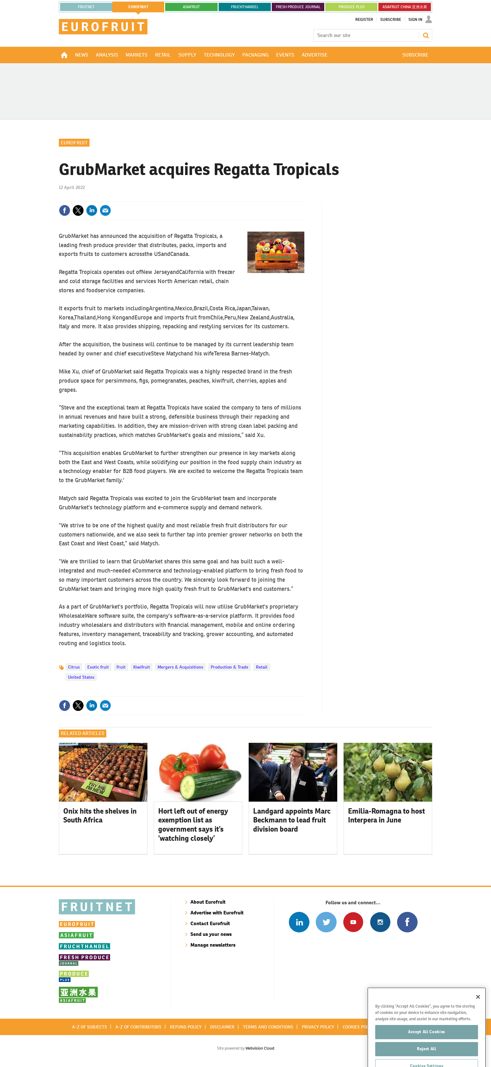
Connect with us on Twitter (326, 922)
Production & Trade (229, 667)
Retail (262, 667)
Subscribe (390, 19)
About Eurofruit (208, 902)
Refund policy (186, 1027)
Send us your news (211, 934)
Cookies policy (359, 1027)
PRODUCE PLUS (351, 6)
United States (81, 677)
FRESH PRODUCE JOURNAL (298, 6)
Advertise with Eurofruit (217, 912)
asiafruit (191, 6)
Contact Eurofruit (210, 923)
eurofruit (138, 6)
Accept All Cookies (426, 1052)
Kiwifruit (141, 667)
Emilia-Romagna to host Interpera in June (386, 815)
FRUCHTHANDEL (244, 6)
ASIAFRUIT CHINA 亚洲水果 (404, 6)
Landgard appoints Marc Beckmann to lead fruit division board (292, 820)
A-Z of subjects (89, 1027)
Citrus (74, 667)
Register (364, 19)
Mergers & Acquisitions (180, 667)
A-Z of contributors (138, 1027)
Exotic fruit (98, 667)
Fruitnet (86, 6)
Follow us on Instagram (380, 922)
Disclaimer (222, 1027)
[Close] (478, 1017)
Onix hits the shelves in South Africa (100, 815)
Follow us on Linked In (299, 922)
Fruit (121, 667)
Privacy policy (318, 1027)
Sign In (415, 19)
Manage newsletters (212, 945)
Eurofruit (74, 142)
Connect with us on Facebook (407, 922)
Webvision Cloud (260, 1048)
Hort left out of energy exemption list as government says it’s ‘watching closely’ (193, 824)
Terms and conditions (268, 1027)
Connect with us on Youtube (353, 922)
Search (426, 35)
